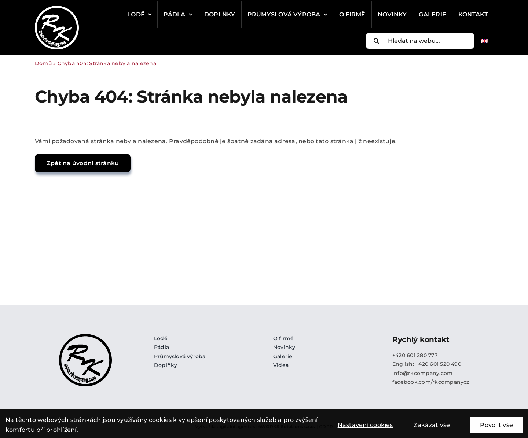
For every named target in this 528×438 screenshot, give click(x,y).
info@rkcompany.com (422, 373)
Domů (43, 63)
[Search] (377, 41)
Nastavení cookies (365, 428)
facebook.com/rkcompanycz (430, 382)
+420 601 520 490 (438, 364)
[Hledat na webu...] (420, 41)
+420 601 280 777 (414, 355)
